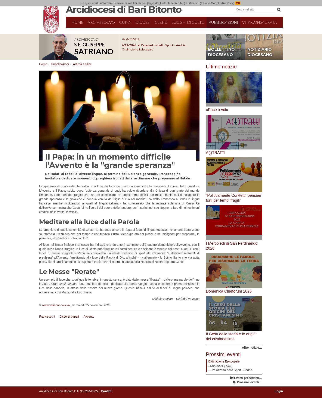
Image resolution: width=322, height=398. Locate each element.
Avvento (89, 316)
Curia (125, 22)
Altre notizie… (252, 347)
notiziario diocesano (259, 52)
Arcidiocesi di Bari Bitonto (123, 9)
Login (279, 391)
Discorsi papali (69, 316)
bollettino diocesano (221, 52)
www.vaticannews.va (56, 305)
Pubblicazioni (223, 22)
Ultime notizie (221, 67)
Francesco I (47, 316)
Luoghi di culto (188, 22)
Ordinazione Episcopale (224, 361)
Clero (161, 22)
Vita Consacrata (259, 22)
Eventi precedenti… (248, 378)
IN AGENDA (130, 39)
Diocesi (143, 22)
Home (77, 22)
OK (237, 3)
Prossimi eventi (223, 354)
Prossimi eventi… (249, 382)
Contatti (106, 391)
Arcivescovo (101, 22)
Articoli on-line (82, 64)
